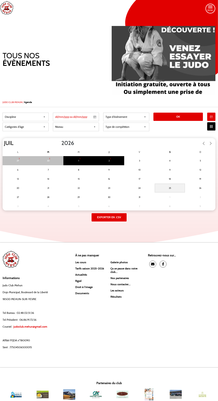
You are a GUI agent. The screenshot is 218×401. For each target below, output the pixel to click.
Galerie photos (119, 262)
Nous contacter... (120, 284)
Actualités (81, 274)
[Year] (58, 143)
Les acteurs (117, 290)
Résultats (116, 296)
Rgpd (78, 281)
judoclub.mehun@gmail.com (30, 326)
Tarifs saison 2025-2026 (89, 268)
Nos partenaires (119, 278)
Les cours (80, 262)
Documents (82, 293)
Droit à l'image (84, 287)
